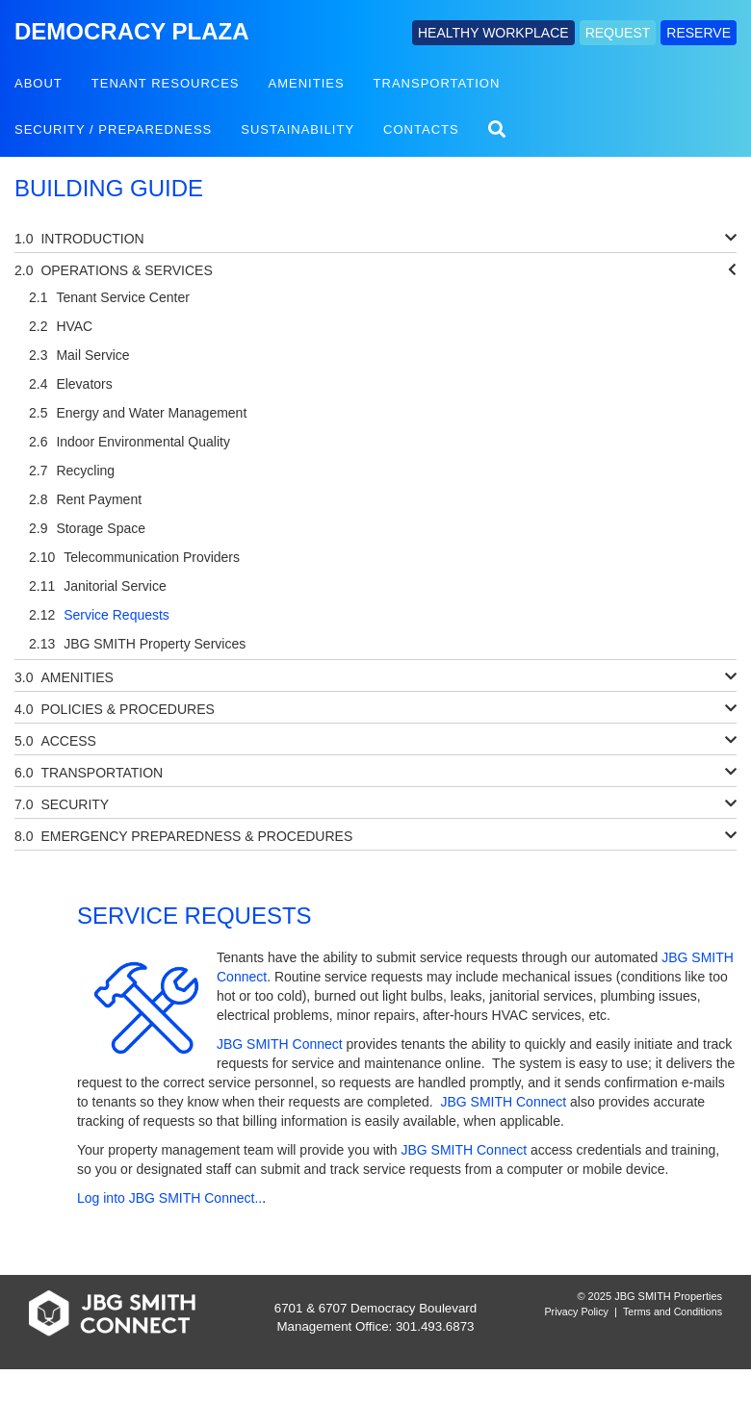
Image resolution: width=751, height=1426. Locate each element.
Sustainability (297, 129)
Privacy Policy (577, 1311)
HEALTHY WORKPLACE (493, 32)
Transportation (437, 83)
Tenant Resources (165, 83)
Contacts (421, 129)
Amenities (307, 83)
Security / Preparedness (113, 129)
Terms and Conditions (672, 1311)
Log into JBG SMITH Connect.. (169, 1198)
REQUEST (618, 32)
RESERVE (698, 32)
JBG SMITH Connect (280, 1044)
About (38, 83)
